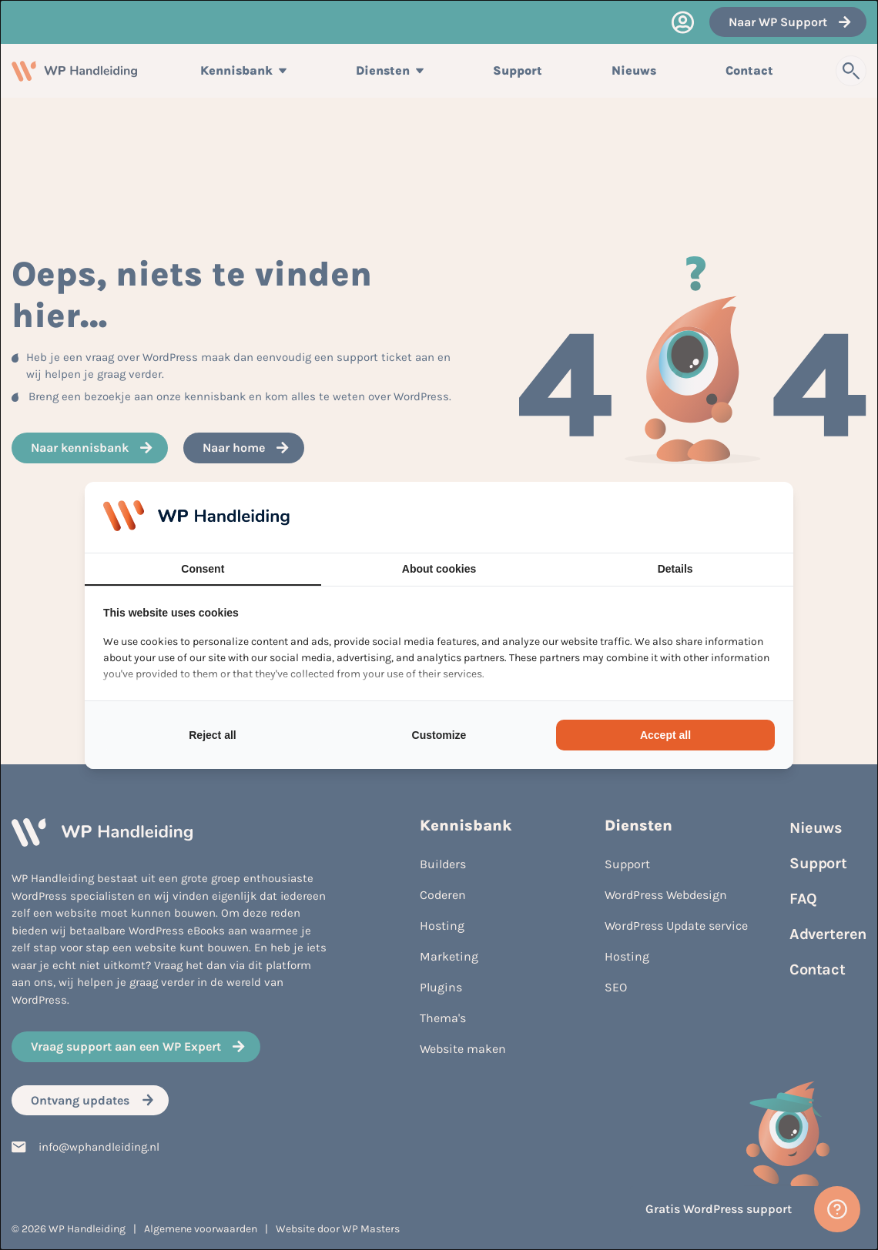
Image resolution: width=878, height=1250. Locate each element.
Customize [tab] (439, 735)
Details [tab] (675, 569)
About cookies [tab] (439, 569)
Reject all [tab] (212, 735)
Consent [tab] (202, 569)
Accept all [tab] (665, 735)
